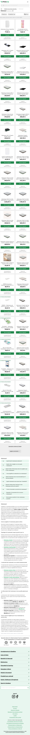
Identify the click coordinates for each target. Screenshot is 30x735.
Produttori (11, 14)
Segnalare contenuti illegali (15, 446)
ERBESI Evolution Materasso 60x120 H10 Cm (7, 285)
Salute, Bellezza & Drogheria (9, 679)
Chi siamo (15, 713)
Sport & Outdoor (6, 683)
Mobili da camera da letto (10, 9)
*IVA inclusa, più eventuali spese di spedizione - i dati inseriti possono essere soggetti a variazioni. (15, 732)
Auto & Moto (4, 655)
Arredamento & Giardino (8, 651)
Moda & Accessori (6, 672)
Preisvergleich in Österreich (15, 725)
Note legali (15, 706)
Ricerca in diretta (15, 710)
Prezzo (4, 14)
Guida (15, 715)
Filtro (26, 14)
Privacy (15, 708)
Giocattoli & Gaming (7, 665)
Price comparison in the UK (15, 728)
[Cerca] (2, 5)
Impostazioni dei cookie (15, 717)
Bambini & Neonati (6, 658)
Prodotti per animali (7, 676)
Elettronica (4, 662)
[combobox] (16, 5)
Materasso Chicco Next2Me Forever (7, 30)
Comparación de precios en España (15, 723)
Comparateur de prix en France (14, 721)
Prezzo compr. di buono (6, 296)
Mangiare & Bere (6, 669)
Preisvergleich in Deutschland (15, 727)
